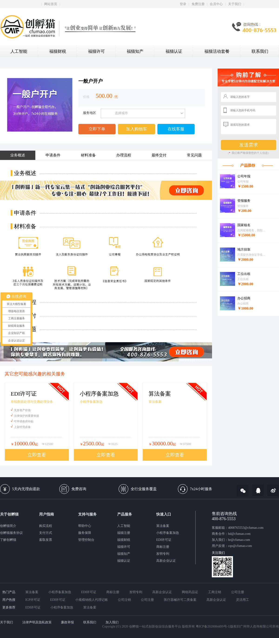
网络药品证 (190, 592)
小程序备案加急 (167, 533)
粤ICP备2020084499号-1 (212, 626)
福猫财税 (57, 51)
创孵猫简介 (8, 526)
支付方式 (45, 533)
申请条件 (53, 155)
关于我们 (234, 4)
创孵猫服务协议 (11, 533)
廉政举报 (67, 622)
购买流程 (45, 526)
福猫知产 (135, 51)
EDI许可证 (163, 540)
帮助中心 (84, 526)
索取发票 (45, 540)
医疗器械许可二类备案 (180, 600)
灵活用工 (242, 600)
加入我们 (112, 622)
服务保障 (84, 533)
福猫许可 (96, 51)
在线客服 (176, 129)
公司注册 (237, 592)
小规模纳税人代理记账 (91, 600)
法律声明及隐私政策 (37, 622)
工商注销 (214, 592)
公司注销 (124, 600)
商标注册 (162, 547)
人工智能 (18, 51)
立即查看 (36, 454)
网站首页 (50, 4)
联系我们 (260, 51)
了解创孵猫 (8, 540)
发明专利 (162, 553)
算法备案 (162, 526)
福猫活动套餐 (216, 51)
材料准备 (88, 155)
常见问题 (194, 155)
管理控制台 (86, 540)
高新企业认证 (166, 560)
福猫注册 (123, 533)
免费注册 (198, 4)
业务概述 (17, 155)
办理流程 (123, 155)
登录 (183, 4)
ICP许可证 (32, 600)
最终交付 (159, 155)
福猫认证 (174, 51)
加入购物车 (136, 129)
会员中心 (216, 4)
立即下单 (97, 129)
